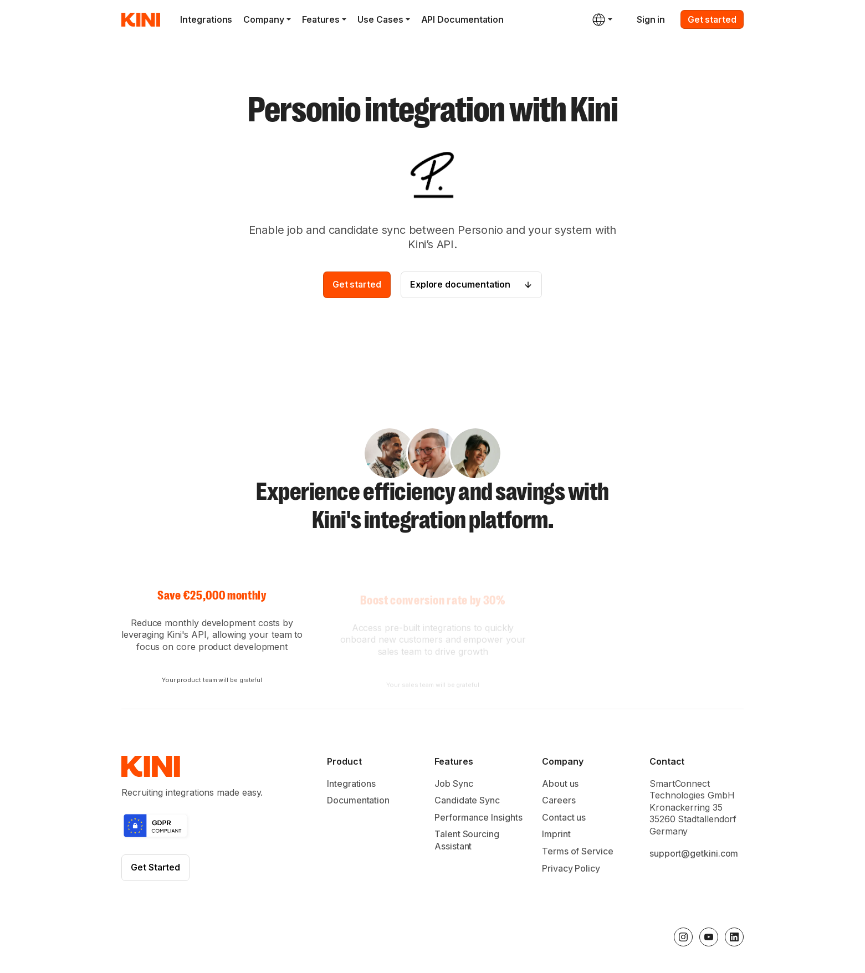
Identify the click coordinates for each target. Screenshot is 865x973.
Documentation (358, 802)
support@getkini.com (693, 855)
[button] (272, 19)
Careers (558, 802)
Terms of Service (577, 852)
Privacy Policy (571, 869)
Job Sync (453, 785)
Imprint (556, 836)
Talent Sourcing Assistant (466, 842)
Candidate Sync (467, 802)
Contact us (564, 819)
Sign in (651, 19)
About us (560, 785)
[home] (140, 20)
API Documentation (462, 19)
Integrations (206, 19)
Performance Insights (478, 819)
